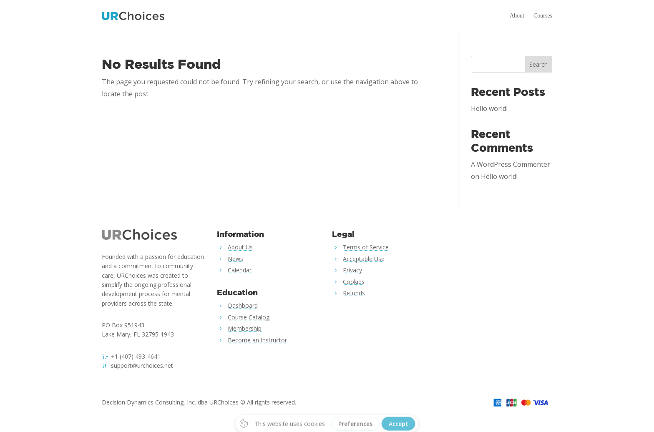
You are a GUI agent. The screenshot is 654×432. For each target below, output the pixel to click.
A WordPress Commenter (510, 164)
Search (538, 64)
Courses (542, 16)
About (517, 16)
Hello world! (489, 108)
